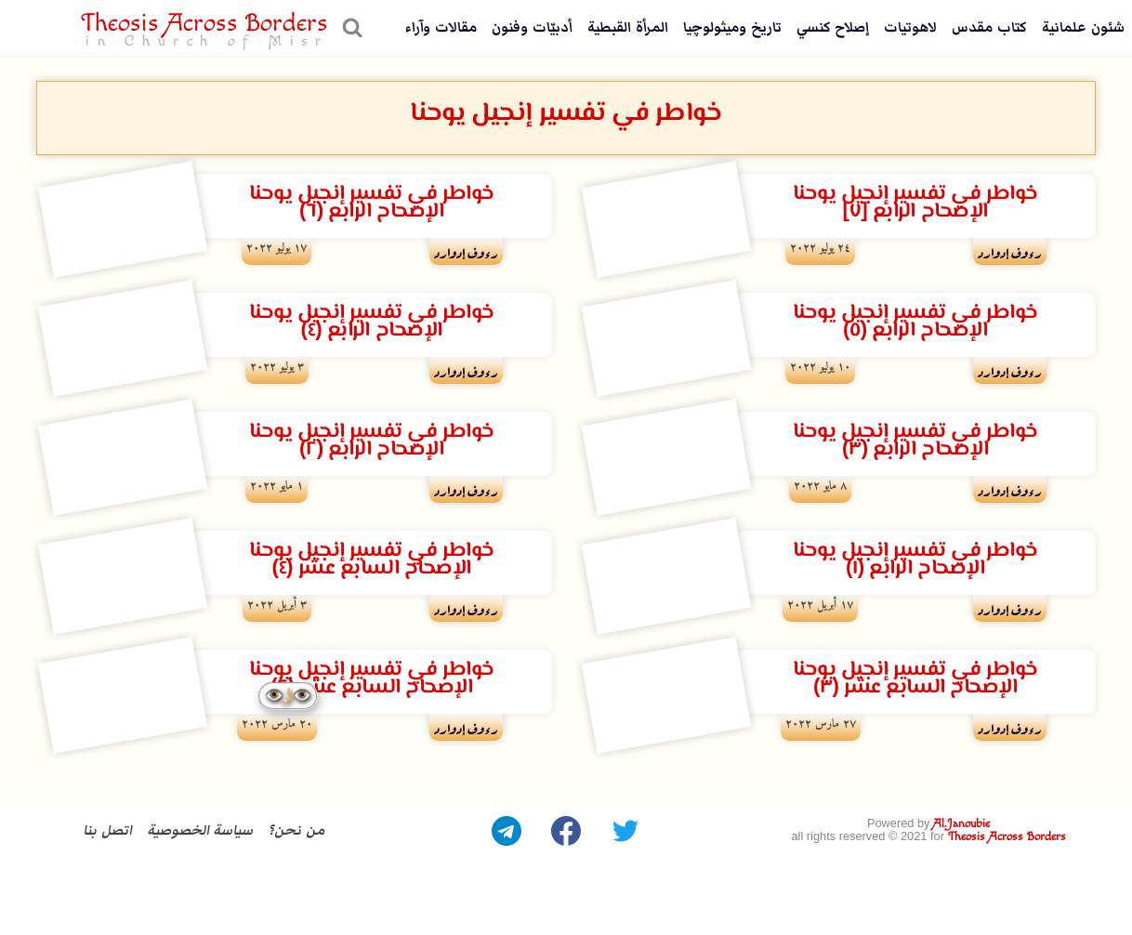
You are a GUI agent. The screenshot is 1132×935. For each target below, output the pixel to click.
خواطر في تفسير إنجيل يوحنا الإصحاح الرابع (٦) (371, 203)
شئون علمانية (1083, 27)
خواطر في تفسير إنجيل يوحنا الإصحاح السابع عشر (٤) (371, 559)
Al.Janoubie (961, 824)
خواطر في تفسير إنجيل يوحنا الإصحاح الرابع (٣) (915, 440)
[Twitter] (625, 831)
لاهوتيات (910, 27)
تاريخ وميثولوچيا (732, 27)
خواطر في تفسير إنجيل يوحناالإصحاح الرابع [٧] (915, 203)
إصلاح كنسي (833, 27)
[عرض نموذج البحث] (349, 28)
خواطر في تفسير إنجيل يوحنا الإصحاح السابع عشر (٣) (915, 678)
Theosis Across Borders (1007, 837)
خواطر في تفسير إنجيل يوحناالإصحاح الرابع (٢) (371, 440)
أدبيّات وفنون (532, 27)
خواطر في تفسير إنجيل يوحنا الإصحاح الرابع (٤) (371, 321)
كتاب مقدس (989, 27)
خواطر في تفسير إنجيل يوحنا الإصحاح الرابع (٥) (915, 321)
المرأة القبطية (627, 27)
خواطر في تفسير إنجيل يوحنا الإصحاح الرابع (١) (915, 559)
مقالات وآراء (441, 27)
